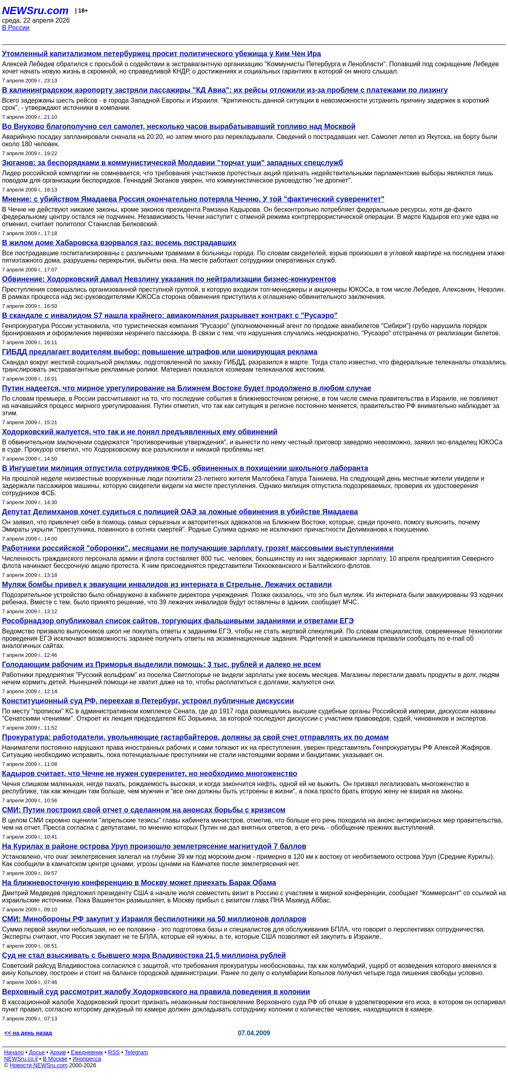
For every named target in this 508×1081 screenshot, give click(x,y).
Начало (14, 1052)
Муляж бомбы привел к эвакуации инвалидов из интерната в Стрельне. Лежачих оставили (167, 584)
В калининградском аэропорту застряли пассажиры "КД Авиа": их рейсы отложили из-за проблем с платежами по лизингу (225, 90)
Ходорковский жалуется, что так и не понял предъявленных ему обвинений (140, 432)
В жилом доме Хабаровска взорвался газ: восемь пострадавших (119, 243)
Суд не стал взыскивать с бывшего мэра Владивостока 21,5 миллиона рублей (144, 955)
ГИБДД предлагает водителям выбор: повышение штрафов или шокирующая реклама (159, 352)
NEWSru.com (35, 10)
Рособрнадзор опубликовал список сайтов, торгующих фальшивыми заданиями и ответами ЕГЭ (178, 621)
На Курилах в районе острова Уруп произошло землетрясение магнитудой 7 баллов (154, 846)
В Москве (55, 1059)
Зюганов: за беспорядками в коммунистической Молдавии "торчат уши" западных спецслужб (172, 163)
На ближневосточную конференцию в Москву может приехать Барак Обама (139, 883)
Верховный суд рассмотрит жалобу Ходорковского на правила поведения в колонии (156, 992)
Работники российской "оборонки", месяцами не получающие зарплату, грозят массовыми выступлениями (198, 548)
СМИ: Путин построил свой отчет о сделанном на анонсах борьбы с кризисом (143, 810)
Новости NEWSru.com (38, 1065)
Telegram (136, 1052)
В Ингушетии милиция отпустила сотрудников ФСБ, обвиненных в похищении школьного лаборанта (185, 468)
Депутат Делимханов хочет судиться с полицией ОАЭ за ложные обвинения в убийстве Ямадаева (180, 512)
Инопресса (87, 1059)
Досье (37, 1052)
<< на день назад (28, 1033)
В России (16, 27)
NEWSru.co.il (21, 1059)
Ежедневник (87, 1052)
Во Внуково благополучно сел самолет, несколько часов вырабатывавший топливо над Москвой (179, 126)
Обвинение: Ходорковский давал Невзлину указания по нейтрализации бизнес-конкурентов (169, 279)
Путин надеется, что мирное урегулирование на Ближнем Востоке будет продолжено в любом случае (186, 388)
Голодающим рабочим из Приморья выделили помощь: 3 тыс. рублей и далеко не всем (161, 664)
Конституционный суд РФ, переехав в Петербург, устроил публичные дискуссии (148, 701)
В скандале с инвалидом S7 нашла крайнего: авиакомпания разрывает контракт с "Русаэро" (169, 315)
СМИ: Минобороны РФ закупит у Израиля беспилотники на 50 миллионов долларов (154, 919)
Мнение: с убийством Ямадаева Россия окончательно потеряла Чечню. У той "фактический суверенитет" (193, 199)
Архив (58, 1052)
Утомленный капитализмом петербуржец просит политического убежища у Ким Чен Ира (161, 54)
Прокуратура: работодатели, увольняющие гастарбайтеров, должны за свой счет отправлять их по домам (195, 737)
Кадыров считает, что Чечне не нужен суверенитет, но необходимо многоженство (149, 774)
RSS (114, 1052)
